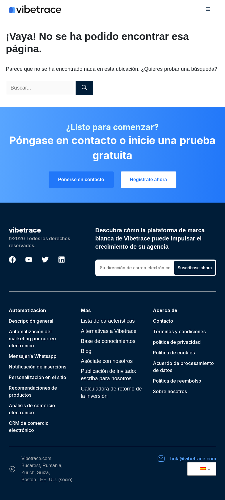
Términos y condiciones (179, 331)
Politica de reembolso (177, 381)
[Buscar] (84, 88)
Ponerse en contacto (81, 179)
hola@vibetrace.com (193, 459)
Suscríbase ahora (195, 267)
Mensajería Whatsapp (33, 356)
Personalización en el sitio (37, 377)
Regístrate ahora (148, 179)
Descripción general (31, 321)
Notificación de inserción (36, 367)
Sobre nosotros (170, 391)
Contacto (163, 321)
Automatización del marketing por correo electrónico (32, 339)
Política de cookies (174, 353)
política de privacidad (177, 342)
